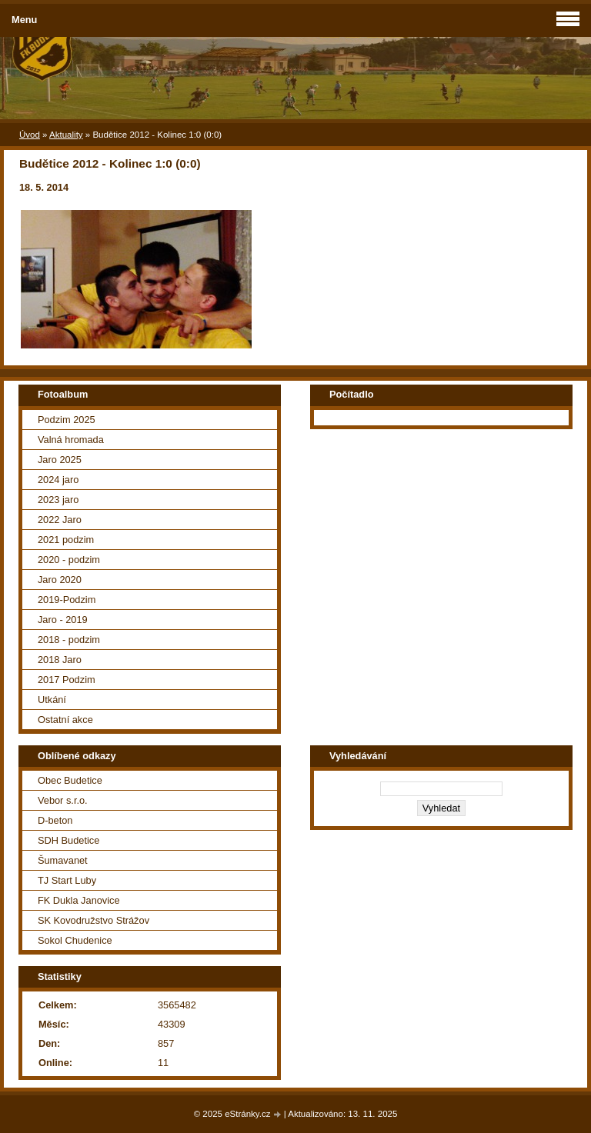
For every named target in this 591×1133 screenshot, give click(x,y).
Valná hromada (71, 439)
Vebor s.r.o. (63, 800)
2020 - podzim (69, 559)
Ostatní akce (65, 719)
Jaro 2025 (60, 459)
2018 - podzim (69, 639)
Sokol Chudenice (75, 940)
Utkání (52, 699)
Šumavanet (63, 860)
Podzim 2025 (66, 419)
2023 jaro (58, 499)
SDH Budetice (68, 840)
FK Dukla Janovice (79, 900)
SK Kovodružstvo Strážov (93, 920)
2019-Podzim (66, 599)
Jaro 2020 (60, 579)
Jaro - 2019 (63, 619)
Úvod (29, 134)
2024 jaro (58, 479)
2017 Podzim (66, 679)
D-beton (55, 820)
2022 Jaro (60, 519)
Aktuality (66, 134)
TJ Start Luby (67, 880)
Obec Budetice (70, 780)
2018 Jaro (60, 659)
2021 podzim (66, 539)
